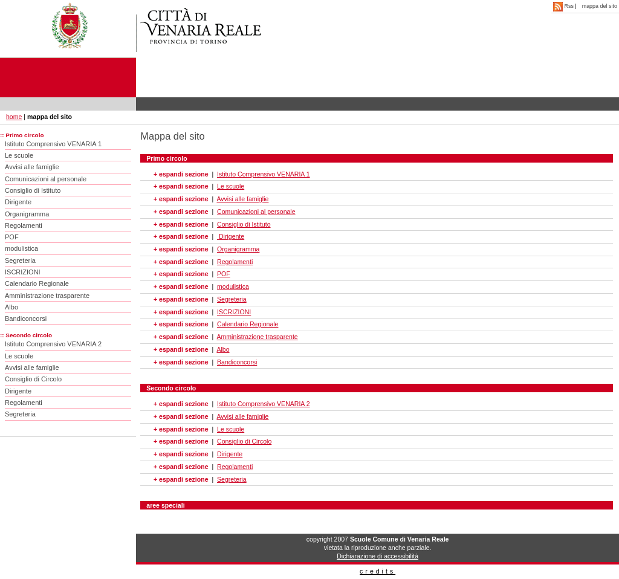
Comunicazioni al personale (45, 179)
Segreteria (20, 260)
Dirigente (18, 201)
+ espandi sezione (181, 174)
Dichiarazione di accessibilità (377, 556)
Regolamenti (23, 225)
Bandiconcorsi (26, 318)
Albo (11, 307)
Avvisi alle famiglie (32, 166)
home (14, 116)
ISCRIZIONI (23, 272)
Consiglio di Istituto (32, 190)
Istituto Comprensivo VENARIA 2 (53, 344)
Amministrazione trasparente (47, 295)
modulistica (21, 248)
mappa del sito (599, 6)
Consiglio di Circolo (33, 379)
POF (12, 237)
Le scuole (19, 155)
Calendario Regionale (37, 283)
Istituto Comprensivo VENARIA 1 (53, 143)
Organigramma (27, 214)
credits (377, 571)
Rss (564, 6)
